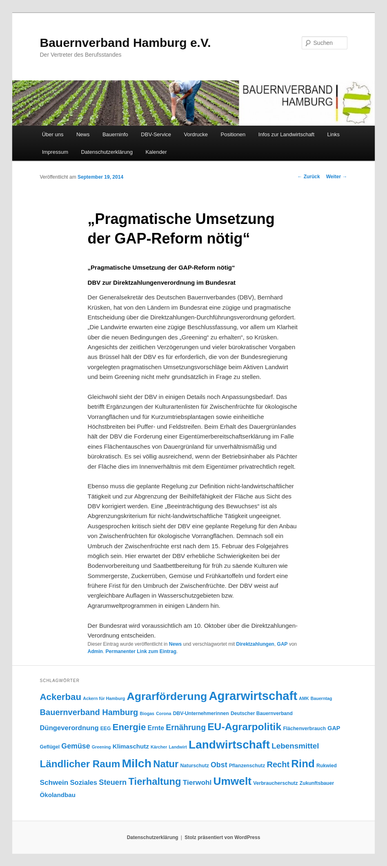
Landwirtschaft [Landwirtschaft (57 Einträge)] (229, 744)
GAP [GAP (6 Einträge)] (333, 728)
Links (333, 134)
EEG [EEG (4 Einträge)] (105, 728)
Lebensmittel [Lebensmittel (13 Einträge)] (295, 746)
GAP (282, 644)
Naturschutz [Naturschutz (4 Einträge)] (194, 766)
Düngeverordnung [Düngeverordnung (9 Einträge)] (69, 728)
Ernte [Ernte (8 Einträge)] (156, 727)
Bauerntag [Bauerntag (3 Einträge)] (321, 698)
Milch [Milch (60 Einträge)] (136, 763)
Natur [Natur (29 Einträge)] (165, 763)
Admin (95, 651)
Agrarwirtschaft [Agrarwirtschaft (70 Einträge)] (253, 695)
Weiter (336, 176)
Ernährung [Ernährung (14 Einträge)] (186, 727)
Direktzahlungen (255, 644)
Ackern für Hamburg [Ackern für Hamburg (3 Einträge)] (104, 698)
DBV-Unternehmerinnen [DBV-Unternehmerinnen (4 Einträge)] (201, 713)
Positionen (233, 134)
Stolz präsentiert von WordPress (222, 837)
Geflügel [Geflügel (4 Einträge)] (50, 747)
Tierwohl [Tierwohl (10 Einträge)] (197, 782)
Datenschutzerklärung (106, 152)
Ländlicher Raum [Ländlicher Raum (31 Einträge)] (80, 763)
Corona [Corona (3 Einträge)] (163, 713)
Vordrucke (196, 134)
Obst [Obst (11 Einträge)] (219, 765)
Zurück (308, 176)
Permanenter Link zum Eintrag (141, 651)
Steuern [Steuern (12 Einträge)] (113, 782)
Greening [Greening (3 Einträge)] (101, 746)
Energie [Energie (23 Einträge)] (129, 727)
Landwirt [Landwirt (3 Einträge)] (178, 746)
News (83, 134)
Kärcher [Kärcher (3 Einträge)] (159, 746)
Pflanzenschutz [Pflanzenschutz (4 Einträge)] (247, 766)
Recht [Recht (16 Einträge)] (278, 764)
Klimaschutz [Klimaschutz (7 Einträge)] (131, 746)
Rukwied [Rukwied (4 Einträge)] (326, 766)
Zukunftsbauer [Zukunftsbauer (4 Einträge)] (317, 783)
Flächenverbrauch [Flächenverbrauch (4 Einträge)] (304, 728)
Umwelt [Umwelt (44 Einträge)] (232, 781)
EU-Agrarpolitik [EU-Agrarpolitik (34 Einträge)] (244, 726)
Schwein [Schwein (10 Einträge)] (54, 782)
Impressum (55, 152)
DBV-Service (156, 134)
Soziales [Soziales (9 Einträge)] (84, 782)
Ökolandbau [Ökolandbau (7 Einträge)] (57, 794)
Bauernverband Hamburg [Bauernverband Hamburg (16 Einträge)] (89, 712)
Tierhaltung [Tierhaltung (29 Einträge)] (154, 781)
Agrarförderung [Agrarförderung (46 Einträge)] (167, 696)
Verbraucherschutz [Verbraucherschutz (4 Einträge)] (275, 783)
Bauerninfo (115, 134)
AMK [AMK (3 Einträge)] (304, 698)
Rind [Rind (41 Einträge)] (303, 763)
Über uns (53, 134)
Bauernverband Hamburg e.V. (125, 42)
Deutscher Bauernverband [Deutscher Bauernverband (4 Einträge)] (262, 713)
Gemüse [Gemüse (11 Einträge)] (75, 746)
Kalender (156, 152)
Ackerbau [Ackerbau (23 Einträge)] (60, 697)
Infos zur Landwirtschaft (286, 134)
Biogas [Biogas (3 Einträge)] (147, 713)
